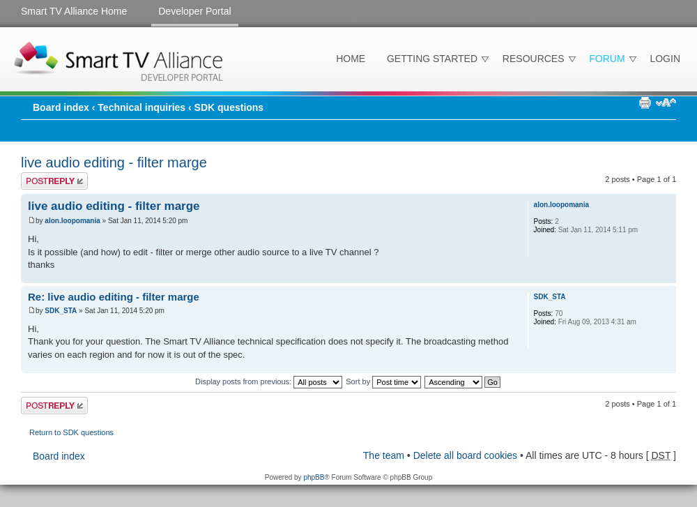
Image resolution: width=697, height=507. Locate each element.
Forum (607, 58)
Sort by (383, 381)
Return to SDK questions (71, 432)
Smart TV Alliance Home (74, 11)
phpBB (313, 477)
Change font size (666, 102)
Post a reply (54, 181)
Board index (61, 107)
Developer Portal (194, 11)
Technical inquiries (141, 107)
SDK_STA (61, 311)
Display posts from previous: (268, 381)
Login (665, 58)
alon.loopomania (72, 221)
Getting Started (432, 58)
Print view (644, 102)
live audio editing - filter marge (114, 162)
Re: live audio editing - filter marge (113, 297)
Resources (534, 58)
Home (350, 58)
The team (383, 455)
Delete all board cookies (465, 455)
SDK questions (229, 107)
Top (665, 276)
